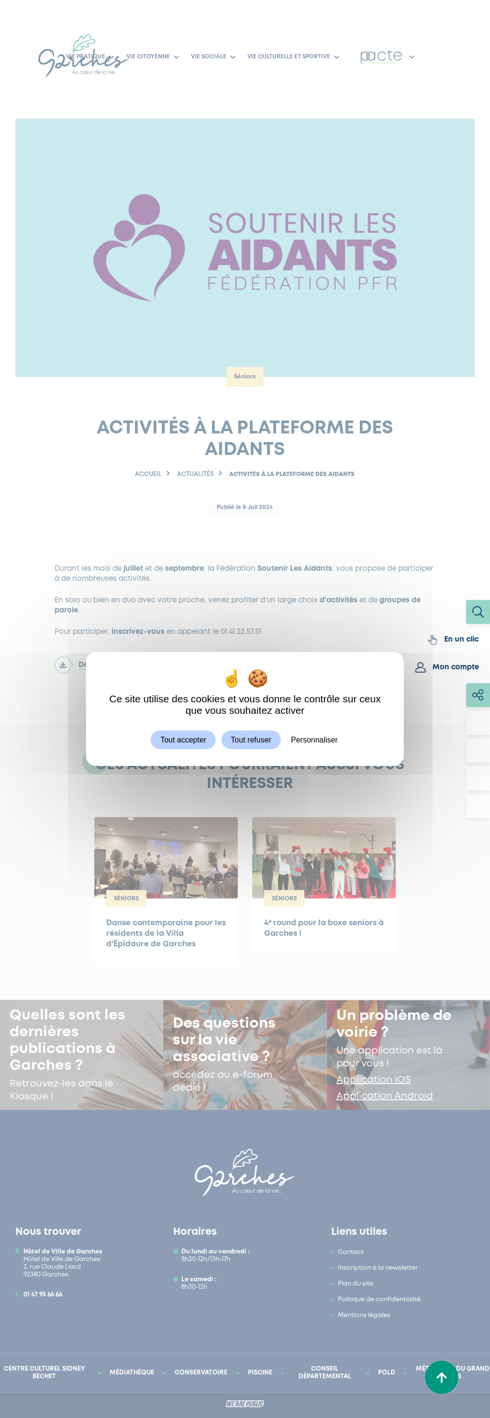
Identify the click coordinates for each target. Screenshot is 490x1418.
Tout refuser (251, 740)
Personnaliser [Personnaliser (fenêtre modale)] (314, 740)
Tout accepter (183, 740)
